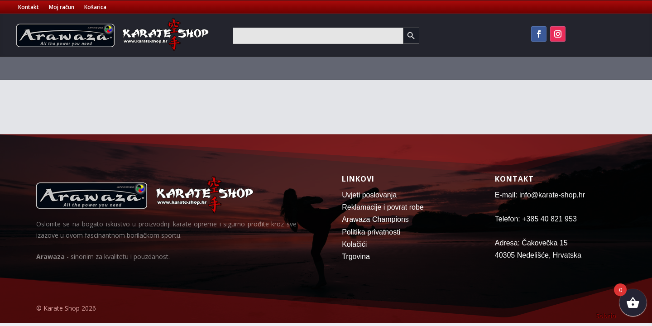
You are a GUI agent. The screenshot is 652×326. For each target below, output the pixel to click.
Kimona (93, 68)
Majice (242, 68)
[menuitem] (67, 70)
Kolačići (354, 244)
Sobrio (605, 315)
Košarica (95, 7)
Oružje (572, 68)
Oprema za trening (453, 68)
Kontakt (28, 7)
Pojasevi (134, 68)
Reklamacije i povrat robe (383, 207)
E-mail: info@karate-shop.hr (540, 195)
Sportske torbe (283, 68)
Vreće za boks (396, 68)
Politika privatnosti (371, 232)
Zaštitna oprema (190, 68)
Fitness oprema (522, 68)
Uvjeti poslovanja (369, 195)
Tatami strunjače (341, 68)
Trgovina (356, 256)
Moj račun (61, 7)
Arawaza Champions (375, 219)
